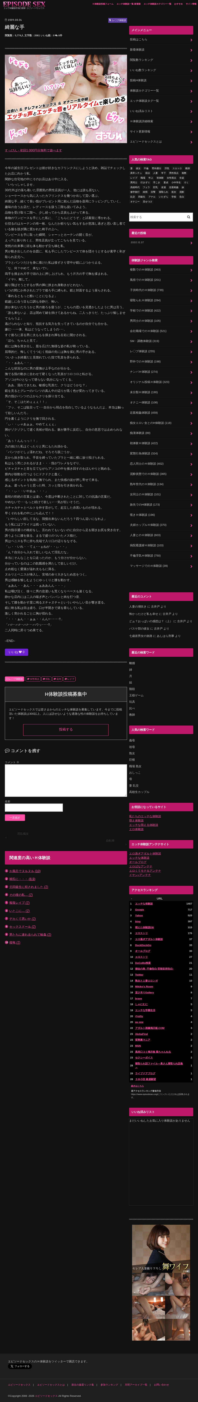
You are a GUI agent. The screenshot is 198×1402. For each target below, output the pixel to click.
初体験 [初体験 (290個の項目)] (160, 178)
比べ (132, 708)
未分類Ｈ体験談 (144, 392)
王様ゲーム (136, 695)
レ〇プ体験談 (16, 679)
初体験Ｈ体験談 (144, 443)
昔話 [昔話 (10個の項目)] (147, 173)
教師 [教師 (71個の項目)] (187, 168)
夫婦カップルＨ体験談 (148, 524)
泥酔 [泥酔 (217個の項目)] (181, 192)
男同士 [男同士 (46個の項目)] (133, 182)
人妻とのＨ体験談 (145, 535)
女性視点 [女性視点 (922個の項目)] (171, 178)
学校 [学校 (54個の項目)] (174, 196)
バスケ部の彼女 (139, 628)
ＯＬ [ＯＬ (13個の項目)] (186, 182)
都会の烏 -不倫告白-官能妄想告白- (154, 968)
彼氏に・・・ (22, 879)
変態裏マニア (142, 1039)
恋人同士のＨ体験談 (147, 463)
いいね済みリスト (141, 111)
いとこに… (19, 911)
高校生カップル (139, 792)
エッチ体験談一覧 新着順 (129, 4)
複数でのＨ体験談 (145, 269)
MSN (138, 1045)
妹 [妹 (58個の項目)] (183, 187)
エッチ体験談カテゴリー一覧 (157, 4)
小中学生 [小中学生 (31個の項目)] (176, 182)
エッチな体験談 (139, 857)
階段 (132, 689)
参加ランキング (109, 1384)
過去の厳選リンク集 (82, 1384)
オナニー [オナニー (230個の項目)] (135, 201)
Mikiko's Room (144, 986)
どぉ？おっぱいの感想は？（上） (151, 621)
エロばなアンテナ (140, 866)
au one (139, 1022)
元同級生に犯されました (28, 887)
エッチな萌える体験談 (143, 825)
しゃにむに (141, 1004)
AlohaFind (141, 1034)
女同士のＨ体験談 (145, 494)
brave (138, 998)
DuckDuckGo (143, 945)
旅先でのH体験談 (145, 504)
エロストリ (141, 933)
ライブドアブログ (145, 1073)
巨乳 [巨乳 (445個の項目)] (155, 187)
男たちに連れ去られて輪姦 (30, 934)
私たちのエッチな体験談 (145, 816)
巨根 (132, 759)
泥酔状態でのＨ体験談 (148, 473)
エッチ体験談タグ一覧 (144, 100)
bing (138, 921)
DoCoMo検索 (143, 963)
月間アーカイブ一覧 (136, 1384)
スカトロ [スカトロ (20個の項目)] (177, 168)
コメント (12, 762)
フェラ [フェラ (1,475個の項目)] (146, 187)
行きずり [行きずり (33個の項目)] (145, 182)
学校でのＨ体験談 (145, 310)
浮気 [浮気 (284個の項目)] (167, 168)
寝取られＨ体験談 (145, 300)
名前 (7, 801)
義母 (132, 740)
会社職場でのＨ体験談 (148, 331)
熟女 (132, 753)
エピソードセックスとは (146, 141)
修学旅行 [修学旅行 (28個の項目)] (135, 192)
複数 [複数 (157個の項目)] (184, 173)
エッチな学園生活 (145, 1010)
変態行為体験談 (144, 453)
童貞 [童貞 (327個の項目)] (166, 182)
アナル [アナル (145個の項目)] (151, 196)
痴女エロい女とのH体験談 (150, 422)
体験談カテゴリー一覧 (144, 90)
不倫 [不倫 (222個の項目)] (146, 168)
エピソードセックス (19, 1384)
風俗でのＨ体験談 (145, 279)
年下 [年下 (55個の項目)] (163, 173)
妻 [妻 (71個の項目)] (131, 168)
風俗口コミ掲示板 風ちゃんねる (153, 1051)
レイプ (70, 679)
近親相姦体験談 (144, 412)
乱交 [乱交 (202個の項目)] (132, 196)
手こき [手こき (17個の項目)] (156, 182)
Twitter (139, 974)
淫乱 (47, 679)
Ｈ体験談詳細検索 (141, 121)
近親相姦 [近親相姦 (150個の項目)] (173, 187)
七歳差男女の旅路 (140, 635)
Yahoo (139, 915)
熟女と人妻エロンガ (146, 980)
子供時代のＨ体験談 (147, 290)
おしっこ (135, 772)
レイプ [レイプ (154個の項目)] (133, 178)
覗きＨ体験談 (142, 514)
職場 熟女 (135, 766)
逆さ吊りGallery (144, 992)
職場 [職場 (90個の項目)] (143, 178)
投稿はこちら (138, 39)
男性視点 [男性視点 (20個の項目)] (173, 173)
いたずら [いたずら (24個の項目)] (163, 196)
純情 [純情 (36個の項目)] (145, 192)
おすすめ (178, 4)
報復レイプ (19, 903)
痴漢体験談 (140, 433)
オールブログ (138, 862)
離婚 (132, 663)
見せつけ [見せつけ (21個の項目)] (147, 201)
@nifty (139, 1016)
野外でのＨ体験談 (145, 361)
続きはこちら (137, 1086)
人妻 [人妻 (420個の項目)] (155, 173)
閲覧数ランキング (141, 59)
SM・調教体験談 (144, 341)
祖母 (132, 747)
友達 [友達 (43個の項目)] (163, 187)
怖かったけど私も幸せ (143, 613)
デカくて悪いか (22, 919)
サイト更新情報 (140, 131)
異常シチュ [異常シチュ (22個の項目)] (136, 173)
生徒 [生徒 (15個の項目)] (181, 178)
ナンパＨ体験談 (144, 371)
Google (139, 909)
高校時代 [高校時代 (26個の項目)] (135, 187)
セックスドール (22, 926)
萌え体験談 (136, 820)
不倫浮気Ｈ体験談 (145, 555)
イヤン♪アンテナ (140, 875)
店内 (58, 679)
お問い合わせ (161, 1384)
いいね (16, 652)
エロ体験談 (136, 829)
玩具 (132, 701)
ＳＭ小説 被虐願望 (145, 1079)
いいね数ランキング (143, 70)
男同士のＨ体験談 (145, 320)
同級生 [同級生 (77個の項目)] (141, 196)
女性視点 (34, 679)
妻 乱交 (134, 785)
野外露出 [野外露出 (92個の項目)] (156, 168)
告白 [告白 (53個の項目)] (181, 196)
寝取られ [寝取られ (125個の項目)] (163, 192)
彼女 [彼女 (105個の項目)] (138, 168)
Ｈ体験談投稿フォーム (103, 4)
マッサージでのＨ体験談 (149, 565)
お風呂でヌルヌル (25, 871)
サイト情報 (191, 4)
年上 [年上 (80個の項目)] (150, 178)
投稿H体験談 (138, 80)
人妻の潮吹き (138, 606)
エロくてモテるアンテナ (145, 870)
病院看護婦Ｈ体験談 (147, 545)
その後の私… (21, 895)
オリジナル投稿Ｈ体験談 (149, 382)
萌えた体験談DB (144, 927)
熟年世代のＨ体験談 (147, 484)
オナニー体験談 (144, 402)
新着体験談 (137, 49)
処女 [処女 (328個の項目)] (174, 192)
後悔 (14, 942)
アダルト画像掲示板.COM (150, 1028)
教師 (132, 714)
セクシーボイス (144, 1057)
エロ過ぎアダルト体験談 (145, 853)
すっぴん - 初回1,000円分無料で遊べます (33, 150)
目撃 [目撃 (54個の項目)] (153, 192)
